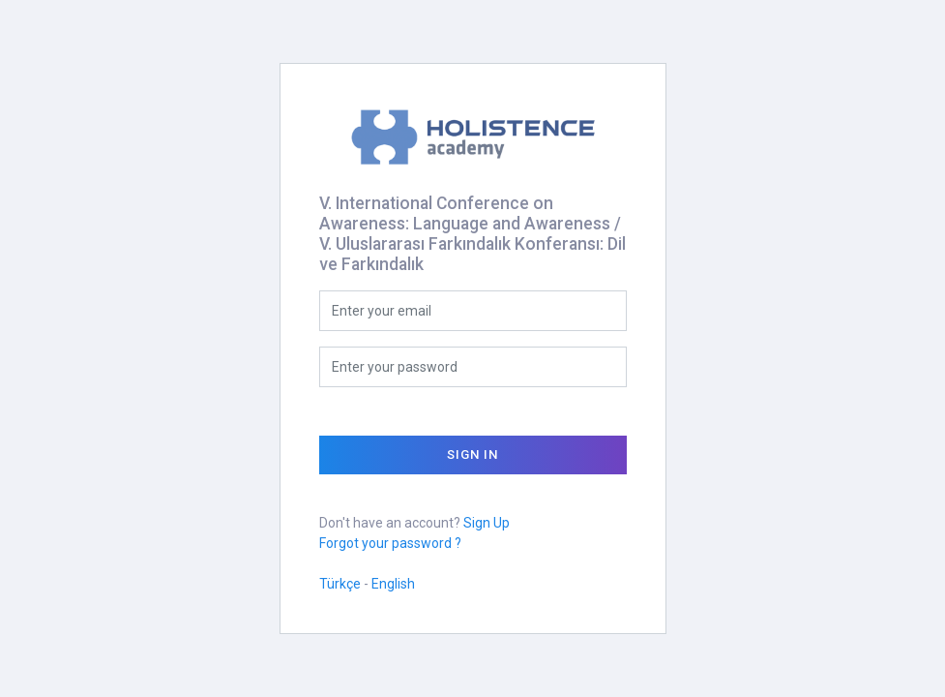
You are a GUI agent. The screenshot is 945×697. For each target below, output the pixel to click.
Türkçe (340, 583)
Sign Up (486, 522)
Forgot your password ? (390, 543)
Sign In (472, 454)
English (393, 583)
